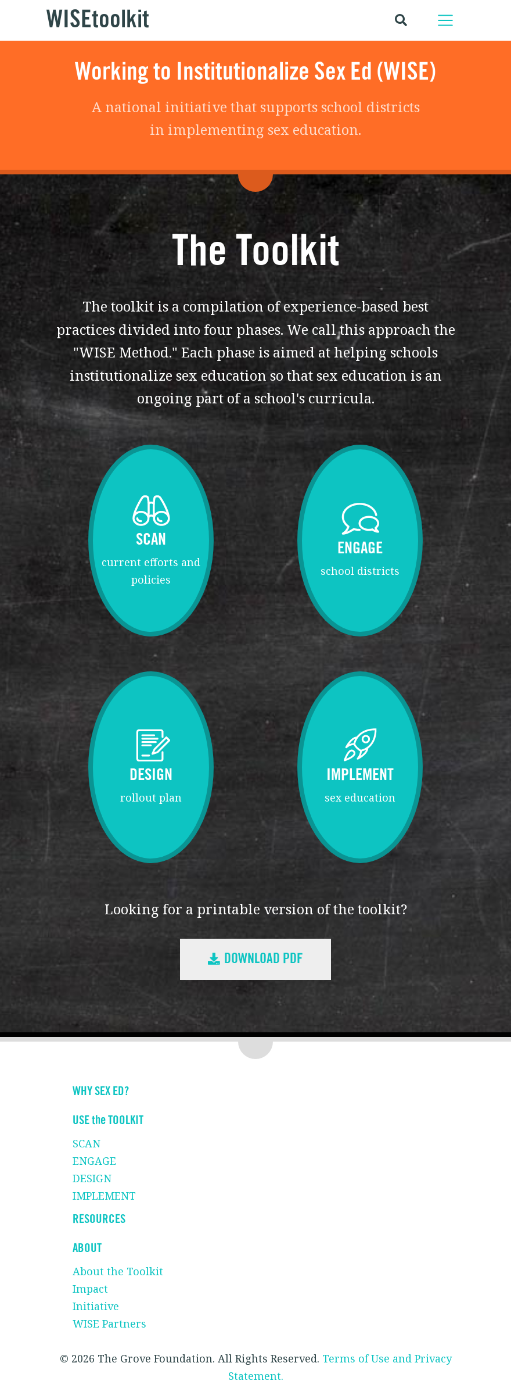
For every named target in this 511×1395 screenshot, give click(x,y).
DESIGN (92, 1178)
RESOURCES (99, 1219)
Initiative (96, 1306)
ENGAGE (94, 1161)
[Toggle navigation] (445, 20)
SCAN (86, 1143)
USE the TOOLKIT (108, 1120)
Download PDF (255, 959)
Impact (90, 1289)
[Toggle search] (401, 20)
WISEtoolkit (97, 20)
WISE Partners (109, 1323)
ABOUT (87, 1248)
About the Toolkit (118, 1271)
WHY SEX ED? (101, 1091)
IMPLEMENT (104, 1196)
